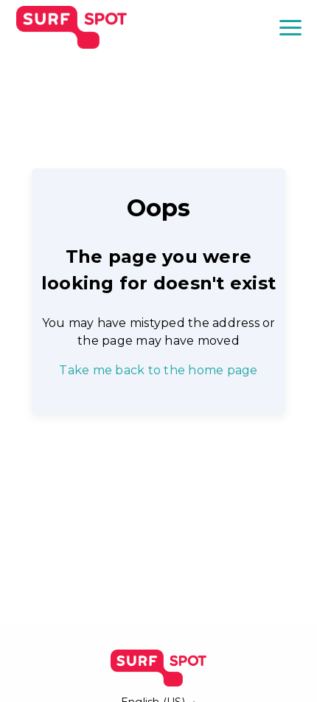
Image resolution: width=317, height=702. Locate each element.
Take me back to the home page (158, 370)
